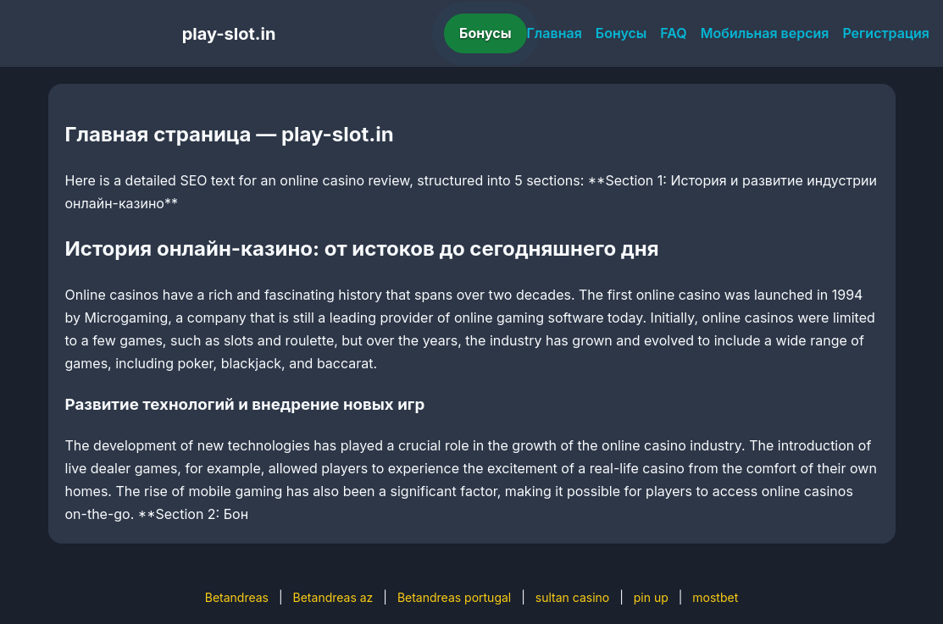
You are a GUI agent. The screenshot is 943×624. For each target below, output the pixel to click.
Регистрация (885, 33)
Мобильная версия (765, 33)
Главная (554, 33)
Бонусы (485, 33)
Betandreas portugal (454, 597)
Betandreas (237, 597)
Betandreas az (333, 597)
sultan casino (572, 597)
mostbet (715, 597)
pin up (651, 597)
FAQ (673, 33)
